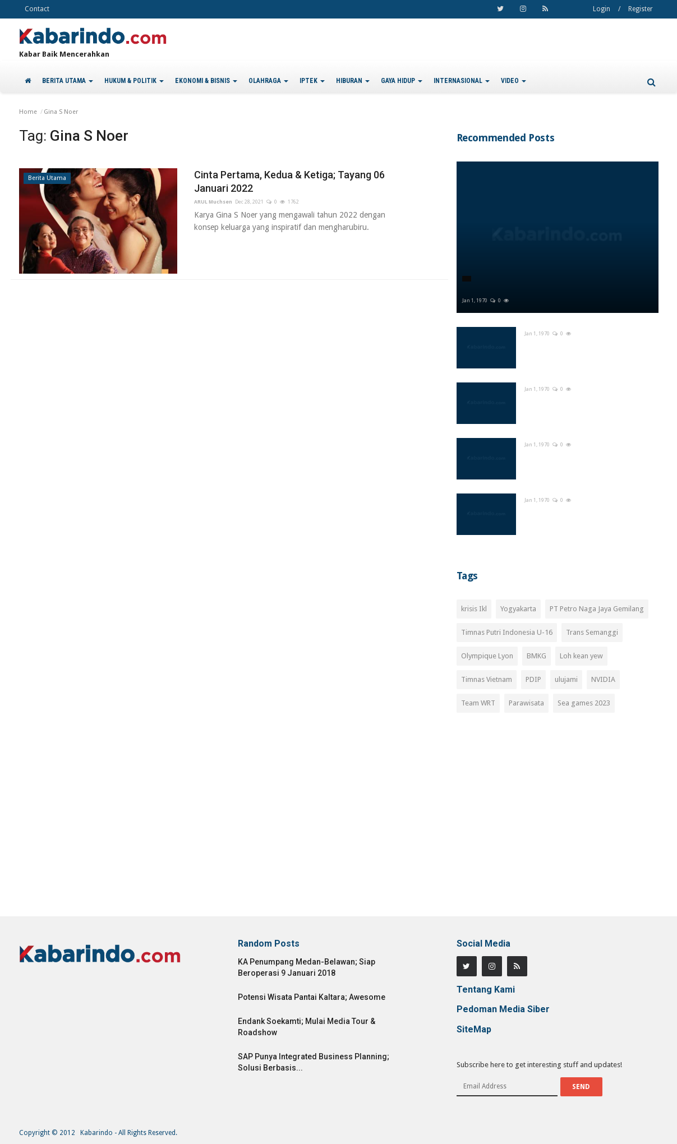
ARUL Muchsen (213, 202)
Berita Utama (47, 178)
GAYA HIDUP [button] (401, 81)
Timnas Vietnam (486, 679)
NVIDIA (603, 679)
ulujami (566, 679)
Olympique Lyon (487, 656)
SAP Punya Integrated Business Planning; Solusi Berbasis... (313, 1062)
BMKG (536, 656)
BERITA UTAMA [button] (67, 81)
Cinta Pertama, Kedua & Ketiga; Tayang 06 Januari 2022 (289, 181)
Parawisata (526, 703)
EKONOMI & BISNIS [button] (206, 81)
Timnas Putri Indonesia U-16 (506, 632)
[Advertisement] (557, 820)
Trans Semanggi (592, 632)
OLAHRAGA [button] (268, 81)
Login (601, 9)
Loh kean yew (581, 656)
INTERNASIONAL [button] (462, 81)
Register (640, 9)
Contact (37, 9)
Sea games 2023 (584, 703)
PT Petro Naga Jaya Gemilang (597, 609)
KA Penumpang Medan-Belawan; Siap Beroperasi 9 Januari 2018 (306, 967)
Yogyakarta (518, 609)
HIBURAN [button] (353, 81)
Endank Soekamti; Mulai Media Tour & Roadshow (306, 1027)
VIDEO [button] (513, 81)
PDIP (533, 679)
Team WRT (478, 703)
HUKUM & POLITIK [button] (134, 81)
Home (28, 112)
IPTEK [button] (312, 81)
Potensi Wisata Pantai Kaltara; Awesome (311, 997)
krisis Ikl (474, 609)
